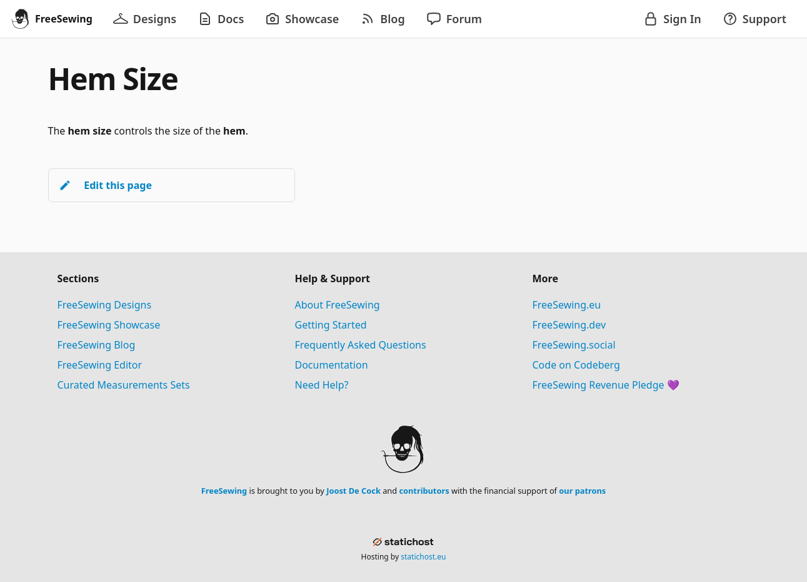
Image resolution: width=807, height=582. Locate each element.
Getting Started (331, 325)
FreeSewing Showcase (109, 325)
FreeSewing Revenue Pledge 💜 (606, 385)
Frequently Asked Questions (360, 345)
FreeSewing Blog (97, 345)
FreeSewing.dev (569, 325)
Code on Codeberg (576, 365)
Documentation (331, 365)
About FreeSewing (337, 305)
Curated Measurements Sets (124, 385)
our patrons (582, 490)
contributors (424, 490)
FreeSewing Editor (100, 365)
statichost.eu (423, 556)
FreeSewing (224, 490)
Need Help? (322, 385)
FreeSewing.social (574, 345)
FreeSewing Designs (105, 305)
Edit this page (105, 185)
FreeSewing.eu (567, 305)
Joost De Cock (353, 490)
